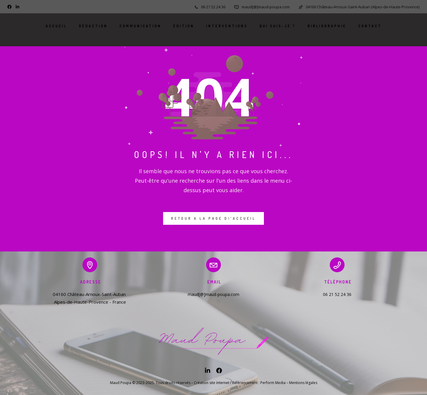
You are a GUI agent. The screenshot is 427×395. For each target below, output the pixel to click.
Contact (370, 26)
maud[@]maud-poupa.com (266, 6)
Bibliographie (326, 26)
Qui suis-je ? (277, 26)
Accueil (56, 26)
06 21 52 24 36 (213, 6)
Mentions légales (303, 382)
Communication (140, 26)
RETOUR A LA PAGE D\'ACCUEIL (213, 218)
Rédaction (93, 26)
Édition (183, 26)
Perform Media (273, 382)
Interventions (227, 26)
